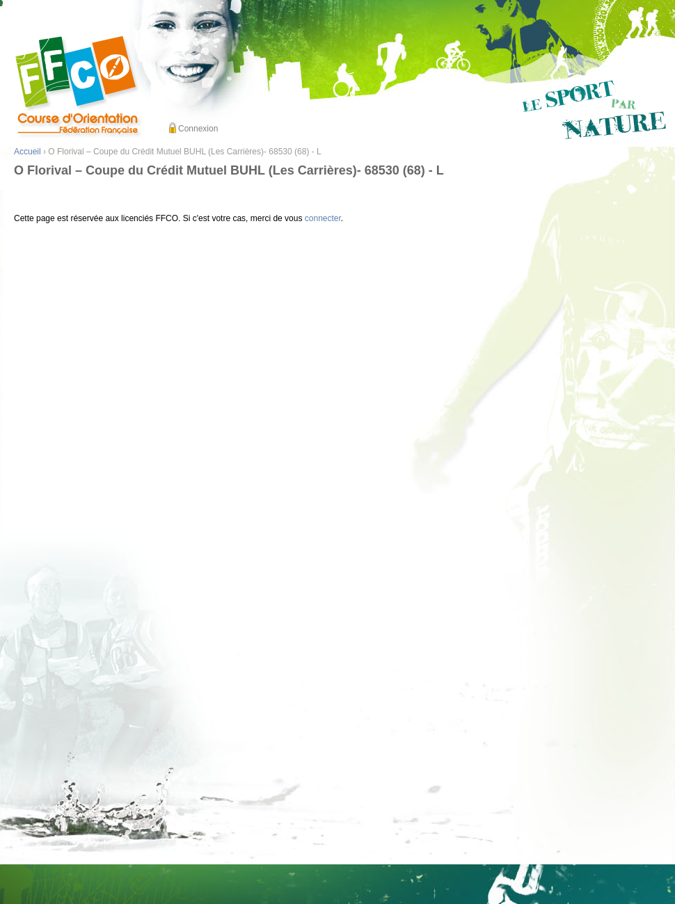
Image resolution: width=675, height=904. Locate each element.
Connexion (198, 129)
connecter (323, 218)
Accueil (27, 151)
